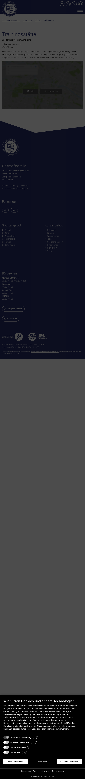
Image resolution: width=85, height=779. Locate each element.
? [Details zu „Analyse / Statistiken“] (35, 742)
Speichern (42, 761)
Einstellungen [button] (58, 771)
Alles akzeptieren (69, 761)
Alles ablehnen (15, 761)
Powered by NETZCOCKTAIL (42, 776)
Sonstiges (15, 752)
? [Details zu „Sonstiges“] (25, 752)
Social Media (16, 747)
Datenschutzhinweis (41, 771)
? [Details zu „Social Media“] (28, 747)
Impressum (26, 771)
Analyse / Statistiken (20, 742)
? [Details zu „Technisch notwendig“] (36, 737)
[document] (42, 717)
